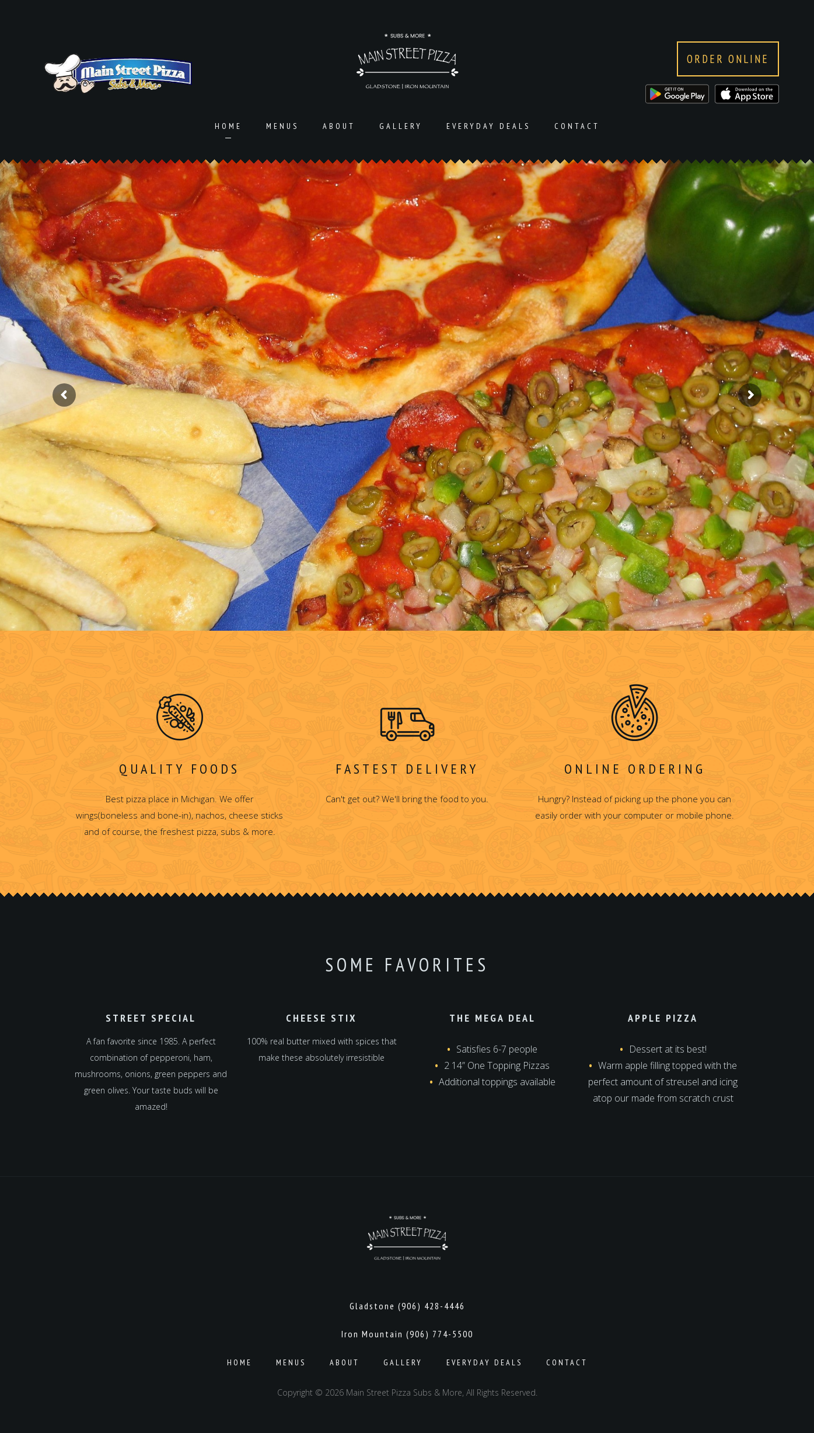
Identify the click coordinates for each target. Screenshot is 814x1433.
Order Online (728, 59)
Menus (282, 126)
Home (228, 126)
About (339, 126)
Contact (577, 126)
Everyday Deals (488, 126)
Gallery (400, 126)
